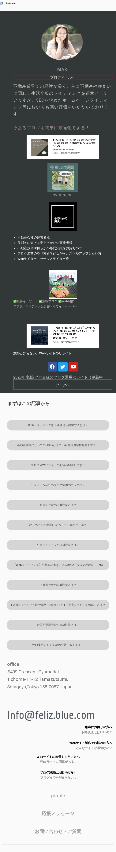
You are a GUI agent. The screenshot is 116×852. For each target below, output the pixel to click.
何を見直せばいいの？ (97, 732)
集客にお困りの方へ (98, 727)
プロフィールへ (62, 77)
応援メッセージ (58, 813)
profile (58, 795)
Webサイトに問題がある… (58, 762)
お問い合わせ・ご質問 (58, 831)
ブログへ (63, 385)
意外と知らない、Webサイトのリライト (42, 353)
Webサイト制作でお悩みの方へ (90, 743)
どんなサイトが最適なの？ (94, 748)
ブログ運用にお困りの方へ (58, 772)
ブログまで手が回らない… (58, 777)
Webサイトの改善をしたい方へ (58, 757)
